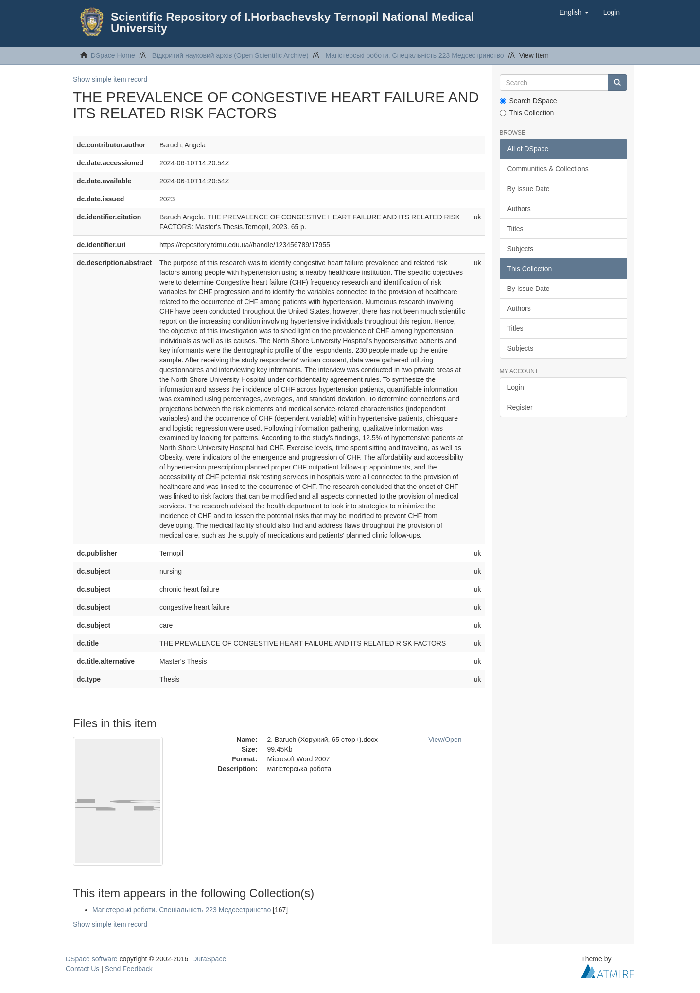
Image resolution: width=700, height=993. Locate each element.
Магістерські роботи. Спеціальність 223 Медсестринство (414, 55)
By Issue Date (529, 189)
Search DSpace (528, 101)
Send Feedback (129, 969)
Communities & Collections (548, 169)
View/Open (444, 739)
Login (516, 387)
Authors (519, 209)
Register (520, 407)
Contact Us (82, 969)
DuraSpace (209, 959)
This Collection (527, 113)
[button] (574, 12)
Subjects (521, 249)
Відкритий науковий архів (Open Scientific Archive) (230, 55)
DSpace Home (113, 55)
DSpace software (92, 959)
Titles (516, 229)
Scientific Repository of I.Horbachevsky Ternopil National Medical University (292, 22)
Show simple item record (110, 79)
